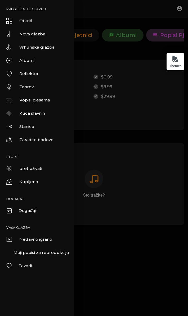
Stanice (20, 126)
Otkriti (19, 21)
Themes (175, 61)
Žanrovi (20, 87)
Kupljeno (22, 182)
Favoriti (19, 265)
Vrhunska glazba (30, 47)
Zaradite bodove (29, 140)
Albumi (20, 60)
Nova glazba (25, 34)
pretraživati (24, 168)
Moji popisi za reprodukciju (41, 252)
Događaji (21, 210)
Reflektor (22, 74)
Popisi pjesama (28, 100)
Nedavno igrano (29, 239)
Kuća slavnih (25, 113)
